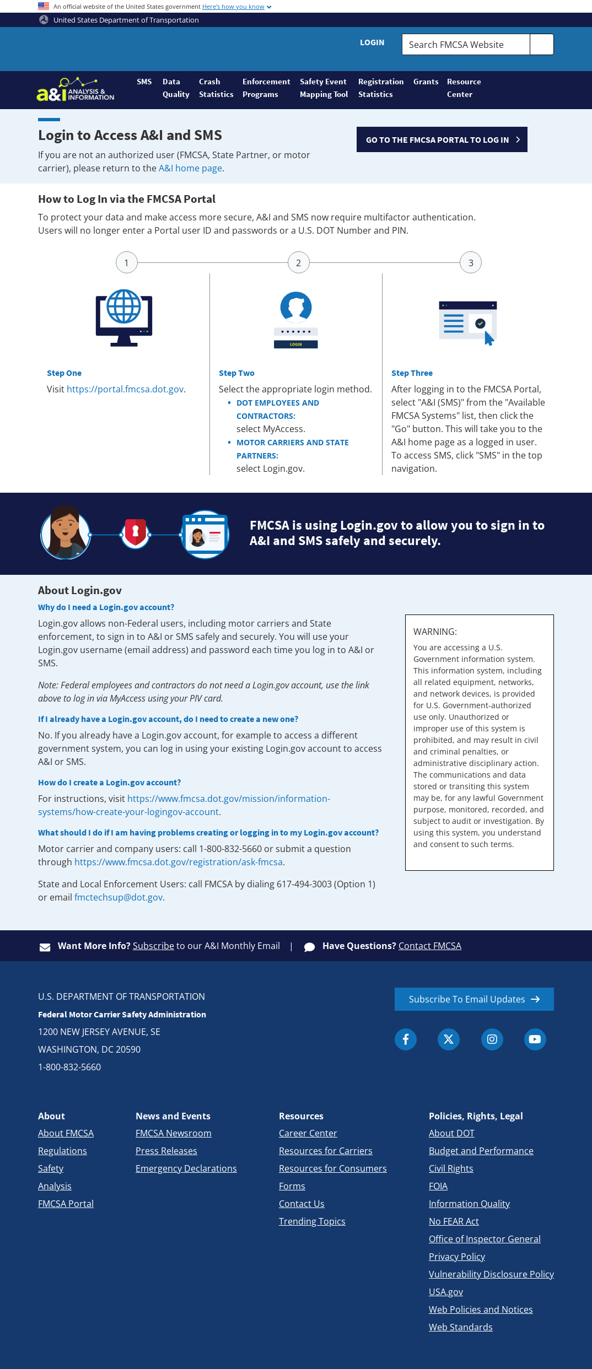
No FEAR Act (454, 1221)
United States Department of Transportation (119, 20)
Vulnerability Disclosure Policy (491, 1274)
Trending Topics (312, 1221)
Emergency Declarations (186, 1168)
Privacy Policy (457, 1257)
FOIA (438, 1186)
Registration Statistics (381, 87)
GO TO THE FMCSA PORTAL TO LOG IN (437, 139)
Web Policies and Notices (481, 1309)
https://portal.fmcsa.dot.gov (125, 389)
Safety (50, 1168)
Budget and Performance (481, 1151)
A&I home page (190, 168)
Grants (425, 81)
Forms (292, 1186)
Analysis (55, 1186)
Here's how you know (233, 6)
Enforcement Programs (266, 87)
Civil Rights (451, 1168)
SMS (144, 81)
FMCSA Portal (66, 1204)
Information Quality (469, 1204)
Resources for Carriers (326, 1151)
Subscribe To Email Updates (467, 999)
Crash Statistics (216, 87)
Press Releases (166, 1151)
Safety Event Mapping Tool (324, 87)
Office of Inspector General (485, 1239)
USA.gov (446, 1292)
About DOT (452, 1133)
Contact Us (302, 1204)
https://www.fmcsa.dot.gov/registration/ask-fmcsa (178, 862)
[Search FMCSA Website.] (466, 44)
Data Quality (176, 87)
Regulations (62, 1151)
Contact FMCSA (430, 946)
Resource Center (463, 87)
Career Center (308, 1133)
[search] (542, 44)
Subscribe (153, 946)
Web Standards (461, 1327)
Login (372, 41)
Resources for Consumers (333, 1168)
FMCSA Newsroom (174, 1133)
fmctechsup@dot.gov (118, 897)
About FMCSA (66, 1133)
